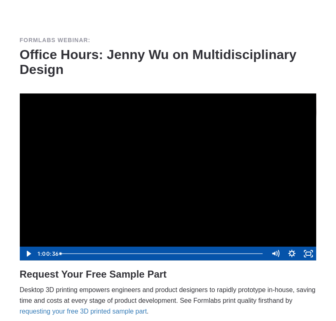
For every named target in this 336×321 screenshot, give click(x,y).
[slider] (162, 254)
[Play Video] (28, 254)
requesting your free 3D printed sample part (83, 311)
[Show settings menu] (292, 254)
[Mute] (275, 254)
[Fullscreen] (308, 254)
